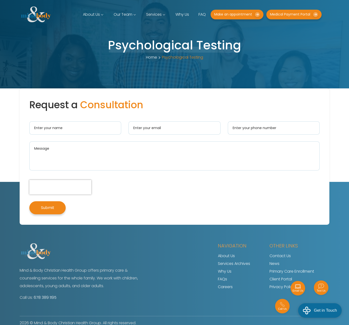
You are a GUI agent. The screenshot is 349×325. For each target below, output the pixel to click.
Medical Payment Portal (294, 14)
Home (151, 57)
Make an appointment (237, 14)
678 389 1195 (45, 305)
